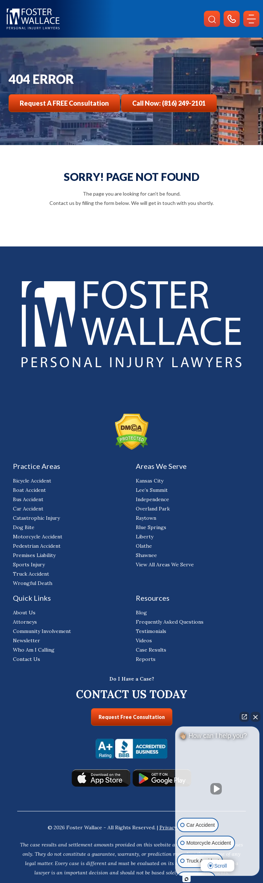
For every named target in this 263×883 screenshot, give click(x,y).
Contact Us (26, 659)
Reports (146, 659)
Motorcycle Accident (37, 536)
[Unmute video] (217, 789)
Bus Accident (28, 499)
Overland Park (153, 508)
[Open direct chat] (244, 717)
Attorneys (25, 622)
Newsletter (26, 640)
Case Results (151, 650)
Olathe (144, 546)
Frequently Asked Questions (170, 622)
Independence (152, 499)
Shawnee (146, 555)
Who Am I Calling (33, 650)
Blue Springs (151, 527)
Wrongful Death (32, 583)
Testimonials (151, 631)
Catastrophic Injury (36, 518)
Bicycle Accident (32, 481)
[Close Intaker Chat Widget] (255, 717)
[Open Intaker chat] (186, 879)
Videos (144, 640)
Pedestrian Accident (37, 546)
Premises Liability (34, 555)
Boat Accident (29, 490)
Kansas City (149, 481)
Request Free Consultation (132, 717)
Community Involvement (42, 631)
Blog (141, 612)
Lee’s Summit (152, 490)
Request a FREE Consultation (64, 103)
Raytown (146, 518)
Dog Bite (23, 527)
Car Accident (28, 508)
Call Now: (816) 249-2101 (169, 103)
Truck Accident (31, 574)
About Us (24, 612)
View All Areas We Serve (165, 564)
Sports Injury (29, 564)
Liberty (144, 536)
